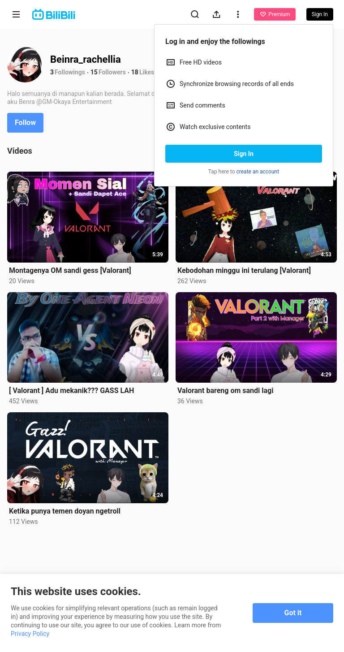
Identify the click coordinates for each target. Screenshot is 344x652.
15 (94, 72)
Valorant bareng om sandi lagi (225, 390)
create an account (258, 171)
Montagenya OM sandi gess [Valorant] (70, 270)
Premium (274, 14)
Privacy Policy (30, 633)
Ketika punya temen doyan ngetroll (64, 511)
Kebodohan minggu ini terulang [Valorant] (244, 270)
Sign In (244, 153)
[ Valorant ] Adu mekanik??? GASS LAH (71, 390)
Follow (25, 122)
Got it (293, 613)
